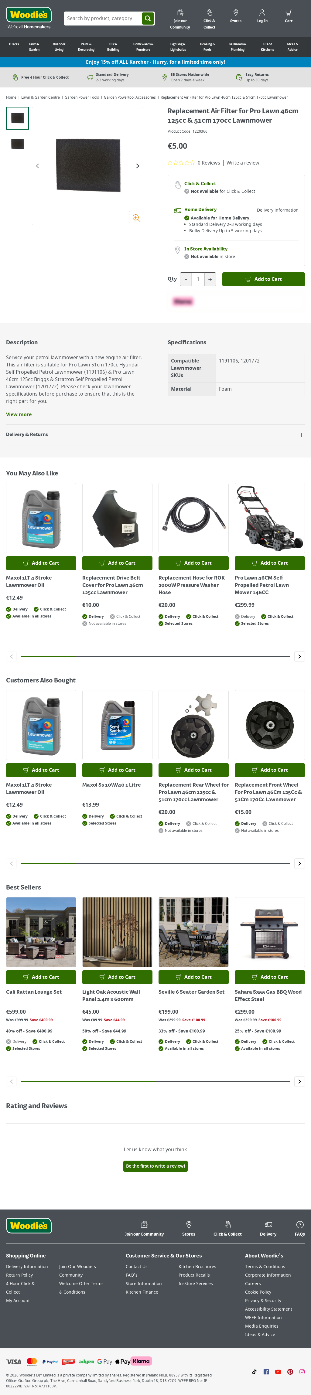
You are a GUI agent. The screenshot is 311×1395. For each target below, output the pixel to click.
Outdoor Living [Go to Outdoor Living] (59, 47)
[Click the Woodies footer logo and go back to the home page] (29, 1229)
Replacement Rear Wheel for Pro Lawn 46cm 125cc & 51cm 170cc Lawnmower (194, 792)
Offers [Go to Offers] (14, 44)
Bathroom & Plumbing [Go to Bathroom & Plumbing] (238, 47)
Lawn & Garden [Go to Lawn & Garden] (34, 47)
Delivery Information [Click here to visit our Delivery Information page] (27, 1267)
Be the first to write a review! (155, 1166)
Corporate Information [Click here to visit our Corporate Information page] (268, 1275)
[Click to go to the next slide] (299, 656)
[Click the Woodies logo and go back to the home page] (29, 18)
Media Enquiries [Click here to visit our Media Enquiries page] (262, 1326)
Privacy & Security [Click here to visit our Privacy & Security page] (263, 1301)
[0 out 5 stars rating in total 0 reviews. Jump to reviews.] (194, 162)
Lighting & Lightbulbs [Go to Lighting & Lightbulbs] (178, 47)
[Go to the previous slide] (37, 166)
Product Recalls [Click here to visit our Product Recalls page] (194, 1275)
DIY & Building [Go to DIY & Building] (113, 47)
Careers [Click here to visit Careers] (253, 1284)
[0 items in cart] (289, 17)
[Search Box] (109, 19)
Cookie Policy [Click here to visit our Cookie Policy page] (258, 1292)
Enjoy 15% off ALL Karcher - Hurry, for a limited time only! (155, 62)
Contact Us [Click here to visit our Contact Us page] (137, 1267)
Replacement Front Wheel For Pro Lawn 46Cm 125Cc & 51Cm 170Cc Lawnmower (268, 792)
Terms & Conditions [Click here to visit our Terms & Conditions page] (265, 1267)
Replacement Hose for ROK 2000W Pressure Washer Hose (192, 585)
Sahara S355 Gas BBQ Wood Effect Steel (268, 996)
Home (11, 97)
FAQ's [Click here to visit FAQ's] (132, 1275)
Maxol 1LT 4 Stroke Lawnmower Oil (29, 582)
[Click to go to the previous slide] (11, 656)
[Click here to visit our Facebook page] (266, 1371)
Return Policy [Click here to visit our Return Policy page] (19, 1275)
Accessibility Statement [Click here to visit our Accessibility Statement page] (268, 1309)
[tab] (17, 118)
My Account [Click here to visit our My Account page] (18, 1301)
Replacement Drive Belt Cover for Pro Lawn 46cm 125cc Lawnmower (112, 585)
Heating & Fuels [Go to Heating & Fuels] (207, 47)
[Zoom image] (136, 218)
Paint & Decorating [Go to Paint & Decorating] (86, 47)
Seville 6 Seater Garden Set (192, 992)
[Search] (148, 19)
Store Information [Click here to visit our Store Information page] (144, 1284)
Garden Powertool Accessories (130, 97)
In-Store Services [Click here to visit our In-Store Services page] (196, 1284)
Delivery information (278, 210)
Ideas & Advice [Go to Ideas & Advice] (292, 47)
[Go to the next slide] (137, 166)
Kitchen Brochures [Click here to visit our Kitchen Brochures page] (197, 1267)
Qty (172, 279)
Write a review (243, 163)
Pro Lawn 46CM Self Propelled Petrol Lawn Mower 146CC (262, 585)
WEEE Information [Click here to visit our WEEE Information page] (263, 1318)
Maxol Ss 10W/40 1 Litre (111, 785)
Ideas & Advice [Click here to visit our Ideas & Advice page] (260, 1335)
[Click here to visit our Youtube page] (278, 1371)
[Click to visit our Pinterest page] (290, 1371)
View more (19, 414)
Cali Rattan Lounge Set (34, 992)
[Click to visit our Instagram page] (302, 1371)
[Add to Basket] (263, 279)
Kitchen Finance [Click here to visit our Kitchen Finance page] (142, 1292)
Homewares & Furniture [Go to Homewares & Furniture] (143, 47)
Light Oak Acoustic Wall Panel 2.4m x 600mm (111, 996)
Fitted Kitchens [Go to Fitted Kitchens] (267, 47)
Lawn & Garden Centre (40, 97)
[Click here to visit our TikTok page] (254, 1371)
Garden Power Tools (82, 97)
